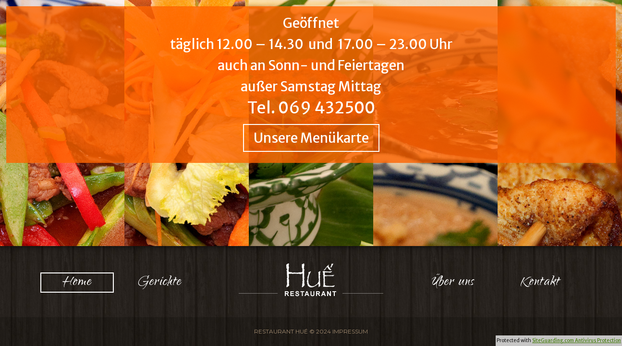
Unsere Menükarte (311, 138)
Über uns (453, 282)
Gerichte (160, 282)
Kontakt (540, 282)
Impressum (350, 331)
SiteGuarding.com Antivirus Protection (576, 340)
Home (77, 282)
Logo (311, 280)
